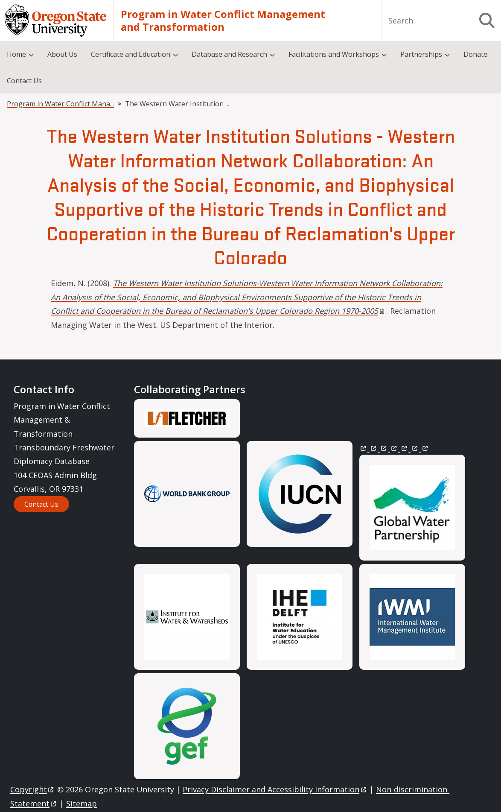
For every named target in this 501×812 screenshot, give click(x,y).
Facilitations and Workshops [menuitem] (333, 54)
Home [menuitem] (16, 54)
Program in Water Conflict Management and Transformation (223, 20)
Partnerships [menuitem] (421, 54)
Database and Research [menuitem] (229, 54)
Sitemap (81, 803)
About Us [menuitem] (62, 54)
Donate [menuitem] (475, 54)
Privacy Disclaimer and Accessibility (275, 790)
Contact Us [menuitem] (24, 80)
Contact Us (41, 504)
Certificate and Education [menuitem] (130, 54)
